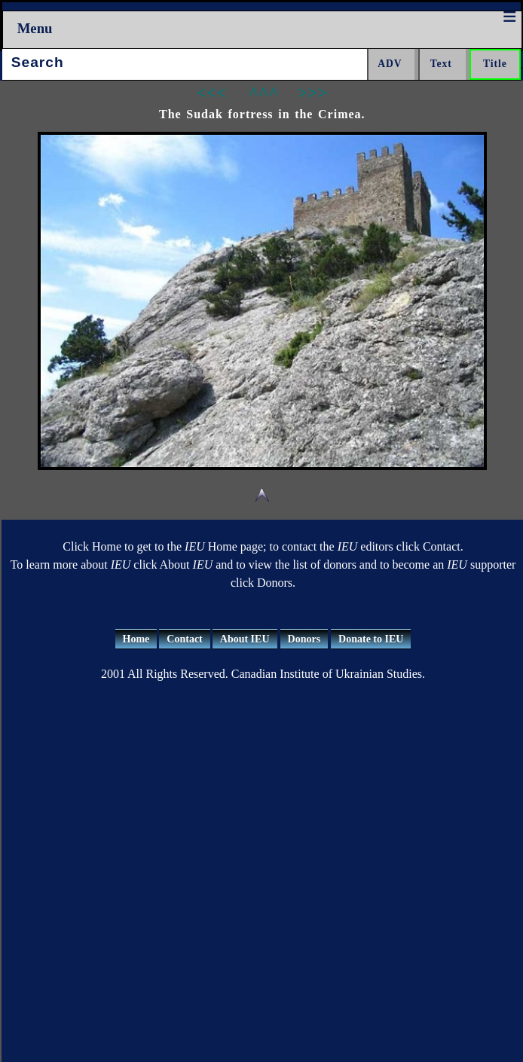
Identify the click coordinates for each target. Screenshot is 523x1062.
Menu (35, 28)
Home (136, 639)
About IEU (245, 639)
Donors (304, 639)
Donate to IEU (370, 639)
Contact (184, 639)
